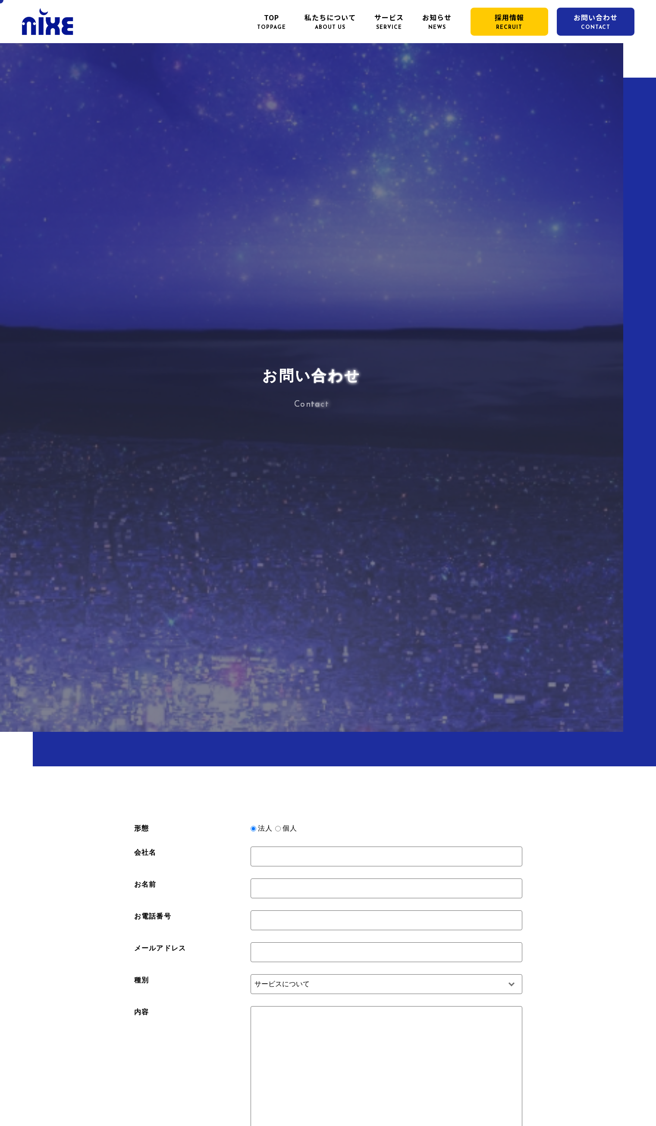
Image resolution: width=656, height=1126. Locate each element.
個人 (290, 828)
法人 (265, 828)
